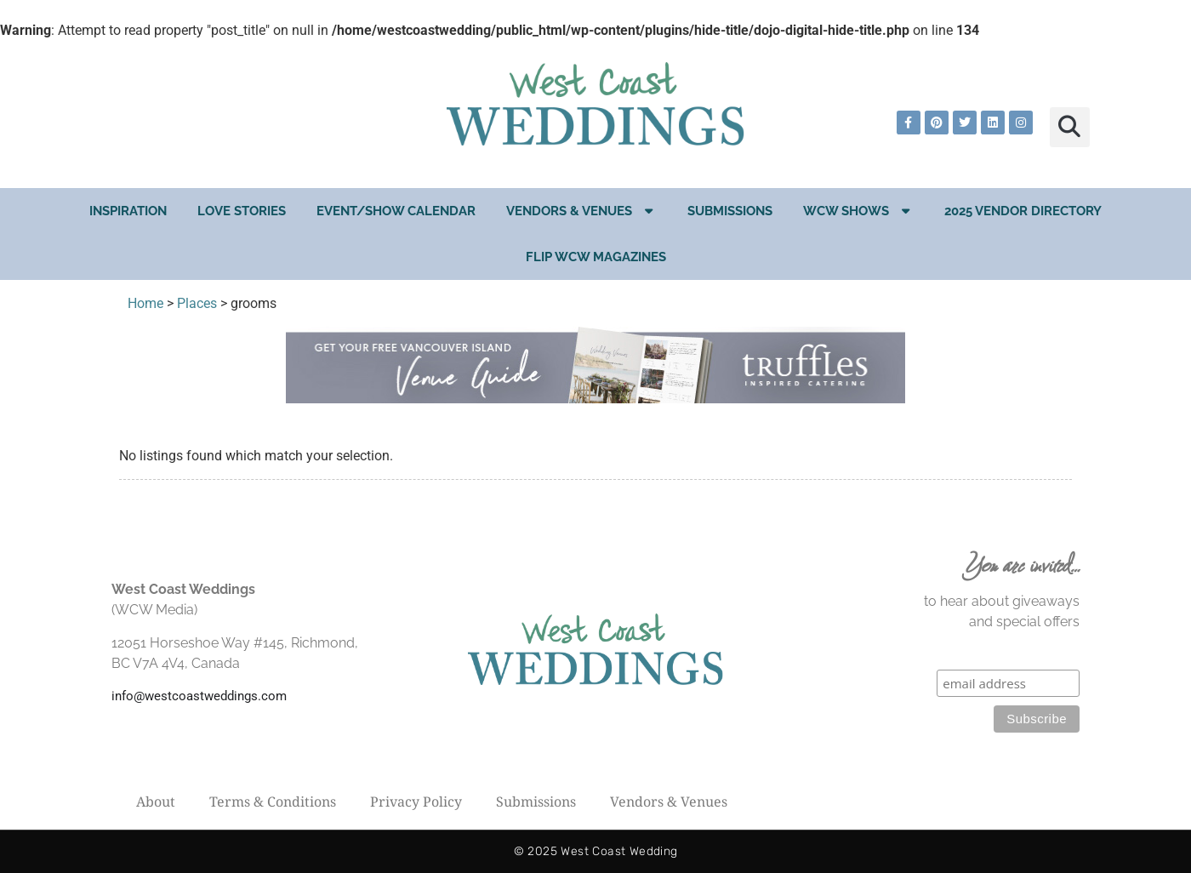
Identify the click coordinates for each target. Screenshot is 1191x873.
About (155, 801)
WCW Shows (858, 210)
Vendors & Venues (581, 210)
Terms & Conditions (272, 801)
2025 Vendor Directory (1023, 211)
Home (145, 303)
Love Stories (241, 211)
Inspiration (128, 211)
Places (197, 303)
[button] (1070, 127)
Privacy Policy (416, 801)
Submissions (729, 211)
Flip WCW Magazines (596, 257)
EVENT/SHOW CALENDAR (396, 211)
